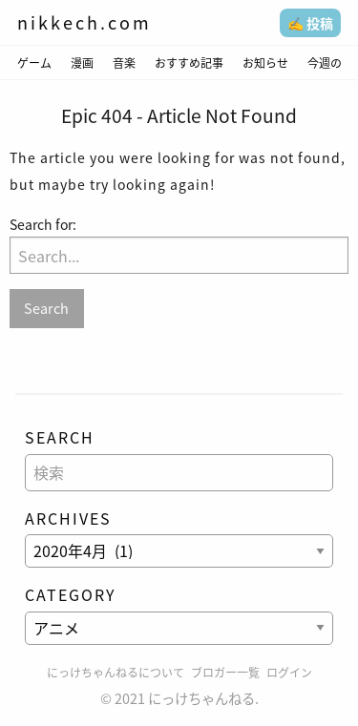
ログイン (289, 672)
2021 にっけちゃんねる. (187, 698)
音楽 (124, 63)
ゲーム (34, 63)
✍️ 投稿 (310, 22)
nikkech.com (84, 22)
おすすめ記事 (189, 63)
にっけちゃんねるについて (115, 672)
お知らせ (265, 63)
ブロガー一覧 (225, 672)
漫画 (82, 63)
